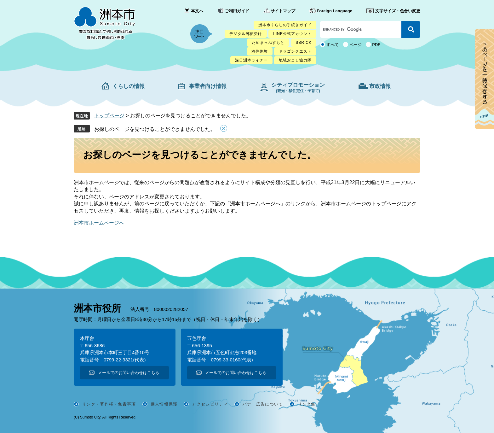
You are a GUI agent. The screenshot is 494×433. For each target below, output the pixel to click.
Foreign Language (334, 11)
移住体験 (259, 51)
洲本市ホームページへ (99, 222)
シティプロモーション (298, 87)
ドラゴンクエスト (295, 51)
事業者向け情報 (208, 86)
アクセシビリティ (210, 404)
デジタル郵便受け (245, 34)
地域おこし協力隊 (295, 60)
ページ (355, 44)
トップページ (109, 115)
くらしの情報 (128, 86)
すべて (332, 44)
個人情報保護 (164, 404)
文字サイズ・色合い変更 (397, 11)
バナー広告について (263, 404)
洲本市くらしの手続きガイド (285, 25)
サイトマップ (283, 11)
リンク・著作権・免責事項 (109, 404)
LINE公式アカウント (292, 34)
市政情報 (380, 86)
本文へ (197, 11)
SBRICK (304, 42)
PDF (376, 44)
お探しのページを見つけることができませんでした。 (154, 129)
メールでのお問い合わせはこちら (128, 372)
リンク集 (307, 404)
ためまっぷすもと (268, 42)
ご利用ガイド (237, 11)
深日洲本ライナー (251, 60)
